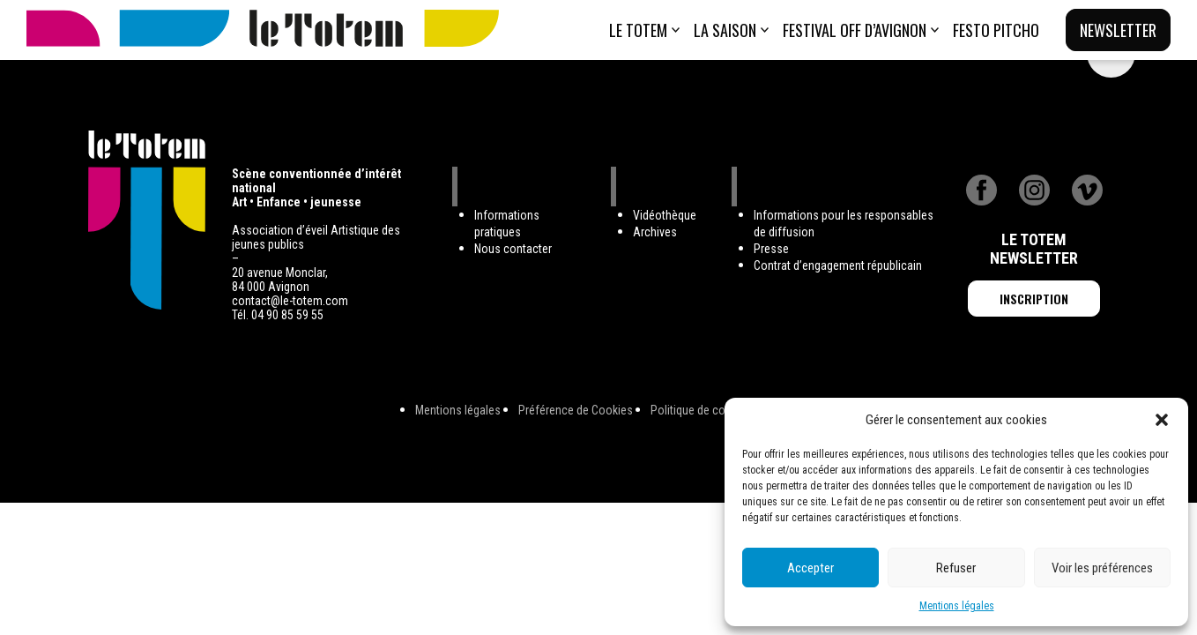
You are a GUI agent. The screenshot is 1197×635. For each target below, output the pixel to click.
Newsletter (1118, 30)
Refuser (956, 568)
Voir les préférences (1102, 568)
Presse (771, 249)
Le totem (638, 30)
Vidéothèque (664, 215)
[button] (1162, 420)
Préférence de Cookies (575, 410)
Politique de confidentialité (717, 410)
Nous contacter (513, 249)
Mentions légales (956, 606)
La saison (725, 30)
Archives (655, 232)
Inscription (1034, 298)
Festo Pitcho (996, 30)
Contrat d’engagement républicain (838, 265)
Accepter (810, 568)
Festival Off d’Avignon (854, 30)
